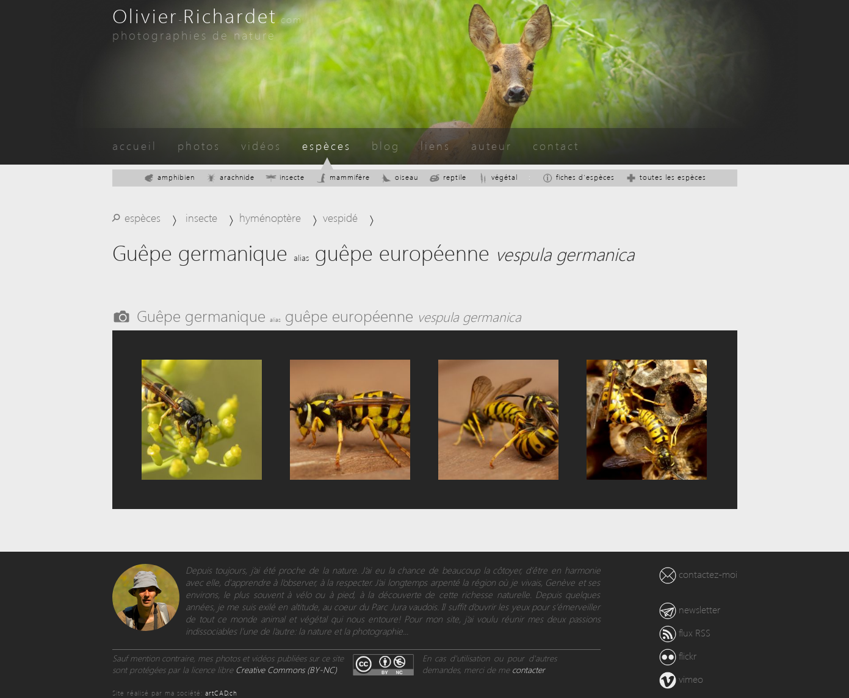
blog (386, 145)
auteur (491, 145)
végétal (497, 177)
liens (435, 145)
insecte (285, 177)
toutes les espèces (666, 177)
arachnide (230, 177)
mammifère (343, 177)
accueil (134, 145)
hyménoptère (270, 217)
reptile (447, 177)
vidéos (261, 145)
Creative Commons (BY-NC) (286, 669)
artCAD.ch (221, 693)
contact (556, 145)
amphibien (169, 177)
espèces (326, 145)
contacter (528, 669)
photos (199, 145)
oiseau (399, 177)
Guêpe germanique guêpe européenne (329, 315)
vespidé (340, 217)
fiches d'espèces (578, 177)
